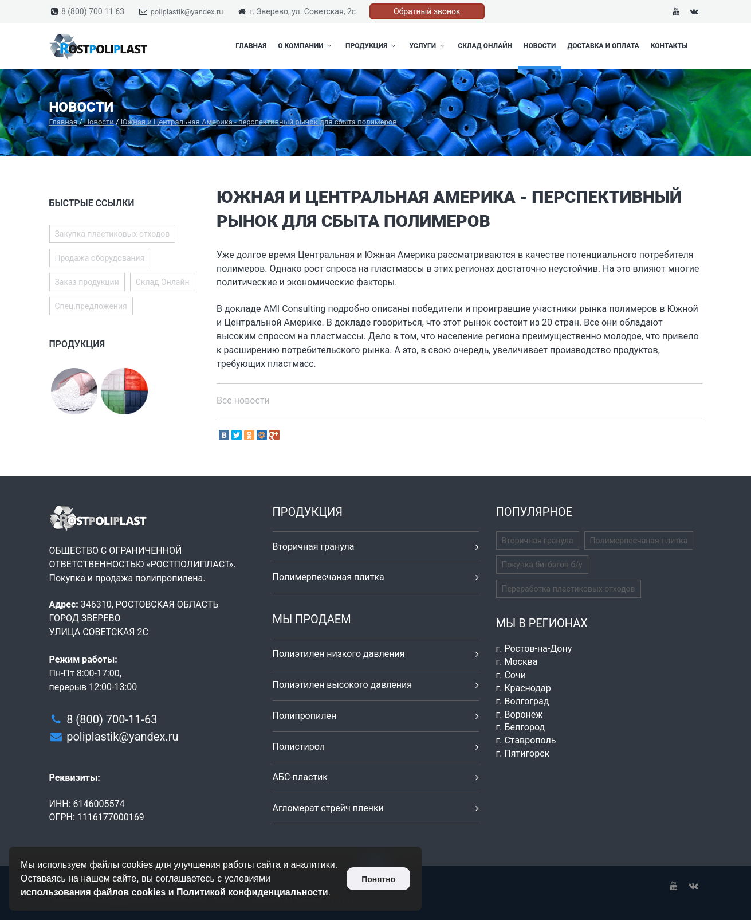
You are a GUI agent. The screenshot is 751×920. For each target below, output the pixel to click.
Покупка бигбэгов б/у (542, 564)
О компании (306, 46)
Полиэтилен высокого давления (342, 684)
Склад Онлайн (485, 46)
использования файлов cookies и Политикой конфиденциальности (174, 892)
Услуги (428, 46)
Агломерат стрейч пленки (328, 807)
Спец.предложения (91, 306)
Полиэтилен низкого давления (339, 653)
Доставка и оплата (603, 46)
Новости (540, 46)
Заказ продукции (87, 282)
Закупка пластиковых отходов (112, 233)
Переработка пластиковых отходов (568, 588)
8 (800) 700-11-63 (111, 719)
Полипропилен (305, 715)
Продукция (371, 46)
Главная (250, 46)
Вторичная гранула (314, 546)
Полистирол (299, 746)
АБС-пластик (300, 777)
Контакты (669, 46)
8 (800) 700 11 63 (92, 11)
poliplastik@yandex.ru (187, 11)
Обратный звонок (427, 11)
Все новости (243, 400)
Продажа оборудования (100, 258)
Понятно (378, 879)
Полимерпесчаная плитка (328, 576)
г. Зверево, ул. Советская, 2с (302, 11)
